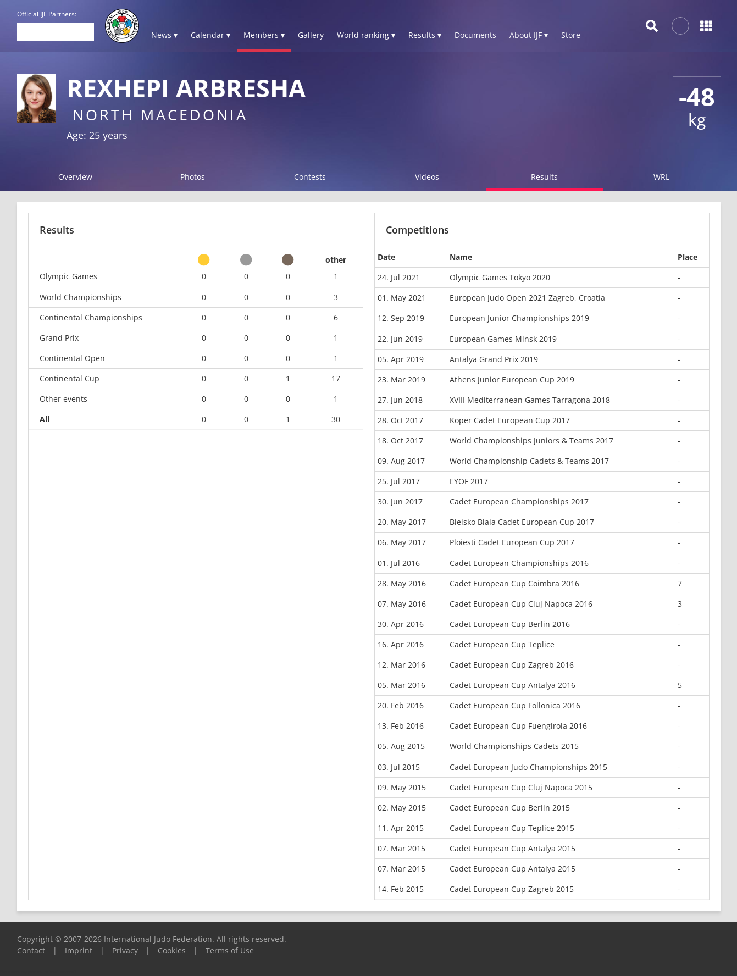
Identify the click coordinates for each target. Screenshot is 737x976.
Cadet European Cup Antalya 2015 (512, 848)
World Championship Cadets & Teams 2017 (529, 461)
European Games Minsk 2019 (503, 339)
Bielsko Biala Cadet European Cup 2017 (522, 522)
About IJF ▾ (528, 35)
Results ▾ (424, 35)
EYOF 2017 (469, 481)
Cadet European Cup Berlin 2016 (510, 624)
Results (544, 176)
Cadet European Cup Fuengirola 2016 (518, 725)
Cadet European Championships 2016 (519, 563)
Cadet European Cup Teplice (502, 644)
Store (570, 35)
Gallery (311, 35)
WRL (661, 176)
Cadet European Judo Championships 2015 (528, 767)
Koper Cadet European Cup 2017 (510, 420)
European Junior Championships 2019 (519, 318)
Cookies (172, 950)
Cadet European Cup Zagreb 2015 (512, 889)
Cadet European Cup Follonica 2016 (515, 705)
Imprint (78, 950)
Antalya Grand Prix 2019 (494, 359)
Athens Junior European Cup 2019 (512, 379)
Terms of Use (230, 950)
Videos (427, 176)
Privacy (125, 950)
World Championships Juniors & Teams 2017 (531, 440)
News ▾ (164, 35)
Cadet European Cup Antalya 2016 (512, 685)
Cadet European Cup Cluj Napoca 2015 (521, 787)
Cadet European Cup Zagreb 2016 (512, 664)
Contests (310, 176)
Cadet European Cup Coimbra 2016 (514, 583)
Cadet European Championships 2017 (519, 501)
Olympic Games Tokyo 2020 (500, 277)
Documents (475, 35)
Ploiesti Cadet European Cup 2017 (512, 542)
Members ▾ (264, 35)
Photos (192, 176)
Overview (75, 176)
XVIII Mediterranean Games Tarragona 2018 (530, 400)
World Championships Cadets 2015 (514, 746)
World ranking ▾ (366, 35)
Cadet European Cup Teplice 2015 (512, 828)
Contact (31, 950)
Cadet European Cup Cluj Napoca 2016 (521, 603)
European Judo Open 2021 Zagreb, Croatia (527, 297)
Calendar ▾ (210, 35)
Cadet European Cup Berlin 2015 (510, 807)
